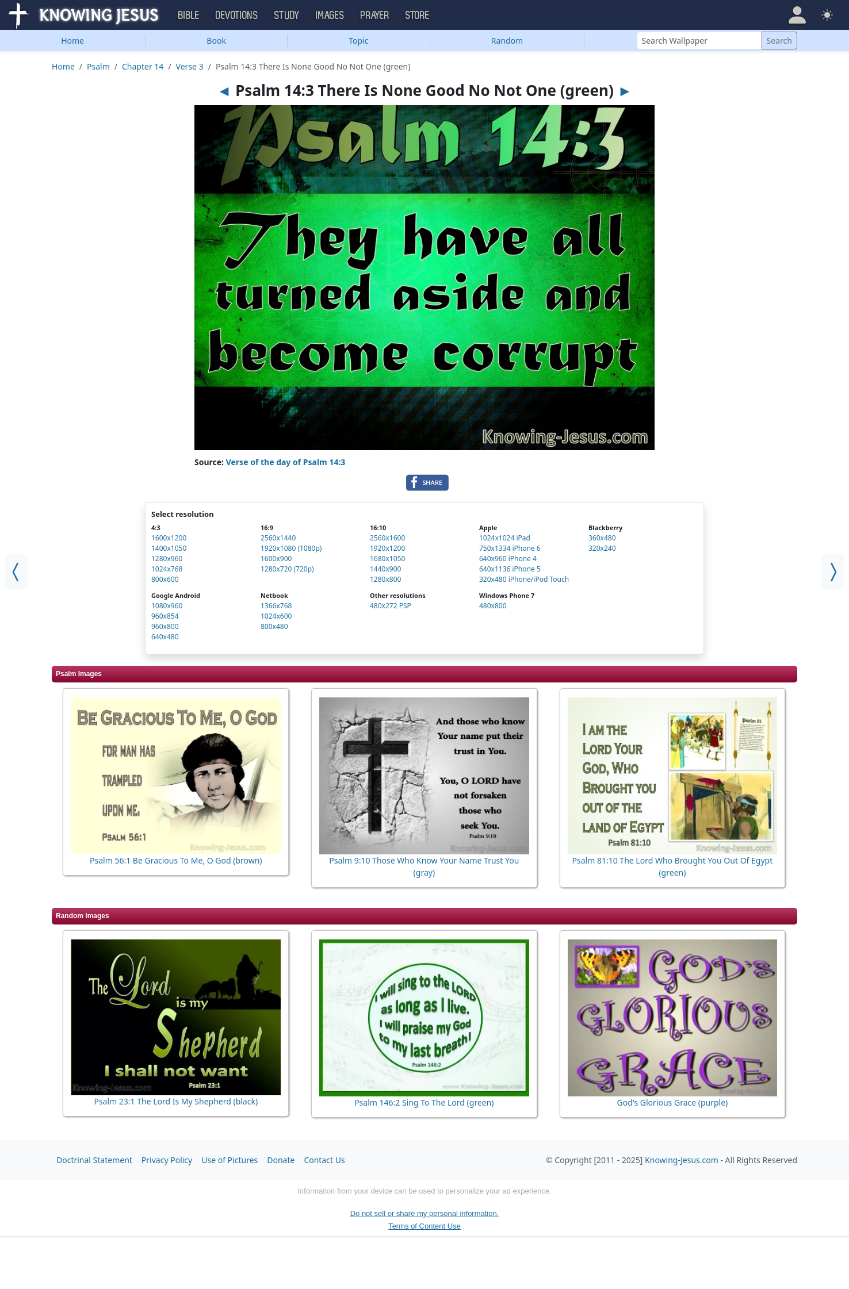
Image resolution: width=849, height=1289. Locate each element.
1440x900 (385, 569)
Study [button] (287, 15)
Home (72, 40)
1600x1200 (168, 538)
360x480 (602, 538)
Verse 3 (190, 66)
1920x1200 (387, 548)
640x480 (165, 637)
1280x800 (385, 579)
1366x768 (276, 606)
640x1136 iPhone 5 (510, 569)
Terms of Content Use (424, 1226)
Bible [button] (189, 15)
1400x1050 (168, 548)
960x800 (165, 626)
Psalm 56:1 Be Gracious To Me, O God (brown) (176, 860)
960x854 (165, 616)
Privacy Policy (167, 1159)
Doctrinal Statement (94, 1159)
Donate (281, 1159)
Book (216, 40)
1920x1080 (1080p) (291, 548)
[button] (797, 15)
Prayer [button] (375, 15)
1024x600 (276, 616)
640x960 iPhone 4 (508, 558)
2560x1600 (387, 538)
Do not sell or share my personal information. (424, 1213)
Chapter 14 (142, 66)
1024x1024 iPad (504, 538)
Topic (358, 40)
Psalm (98, 66)
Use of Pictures (229, 1159)
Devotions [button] (237, 15)
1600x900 (276, 558)
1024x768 (166, 569)
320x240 (602, 548)
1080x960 (166, 606)
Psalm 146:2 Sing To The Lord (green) (424, 1102)
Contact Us (324, 1159)
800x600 (165, 579)
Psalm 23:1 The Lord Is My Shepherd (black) (176, 1101)
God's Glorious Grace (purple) (672, 1102)
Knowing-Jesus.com (681, 1159)
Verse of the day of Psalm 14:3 (286, 461)
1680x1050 (387, 558)
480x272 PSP (390, 606)
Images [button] (330, 15)
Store (418, 15)
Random (507, 40)
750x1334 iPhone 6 (510, 548)
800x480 (274, 626)
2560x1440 (278, 538)
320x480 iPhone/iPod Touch (524, 579)
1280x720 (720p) (287, 569)
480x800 (493, 606)
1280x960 (166, 558)
